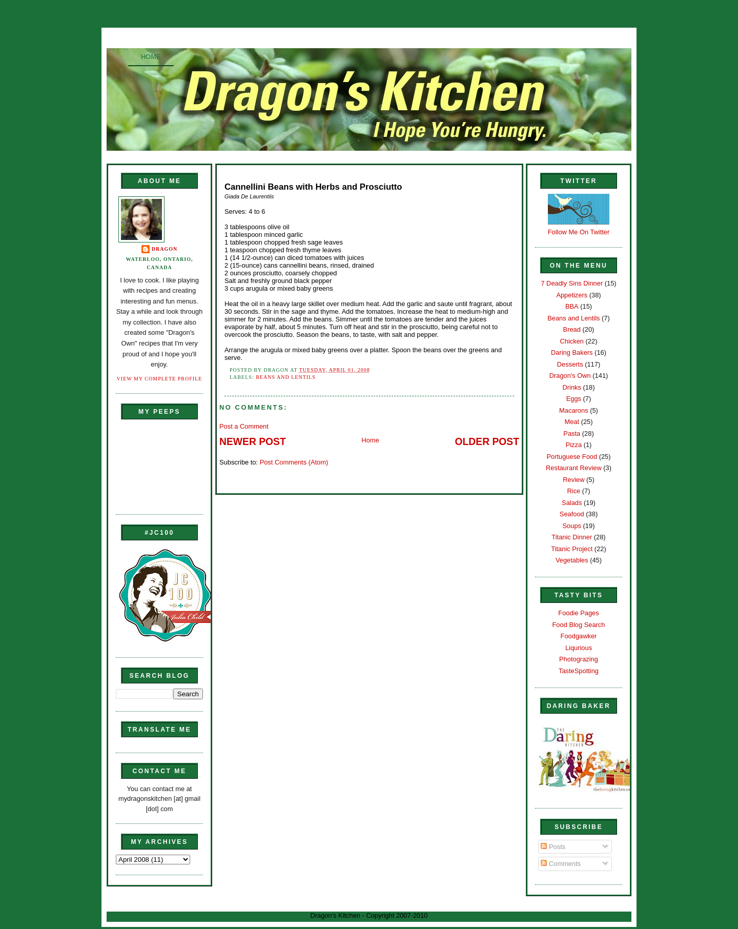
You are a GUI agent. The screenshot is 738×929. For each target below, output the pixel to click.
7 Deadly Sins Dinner (572, 283)
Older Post (487, 441)
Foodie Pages (578, 613)
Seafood (572, 514)
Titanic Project (571, 549)
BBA (572, 306)
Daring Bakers (571, 352)
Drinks (572, 387)
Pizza (574, 445)
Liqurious (578, 648)
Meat (571, 422)
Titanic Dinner (571, 537)
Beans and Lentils (286, 377)
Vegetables (572, 560)
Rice (573, 491)
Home (151, 56)
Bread (572, 329)
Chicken (572, 341)
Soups (572, 526)
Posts (553, 847)
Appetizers (571, 295)
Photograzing (578, 659)
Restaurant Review (574, 468)
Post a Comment (244, 426)
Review (573, 479)
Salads (572, 503)
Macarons (573, 410)
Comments (561, 863)
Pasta (571, 433)
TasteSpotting (579, 671)
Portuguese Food (571, 456)
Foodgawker (579, 636)
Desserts (570, 364)
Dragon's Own (570, 375)
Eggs (573, 398)
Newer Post (252, 441)
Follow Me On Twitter (579, 232)
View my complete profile (159, 378)
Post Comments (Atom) (294, 462)
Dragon (165, 249)
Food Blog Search (578, 625)
